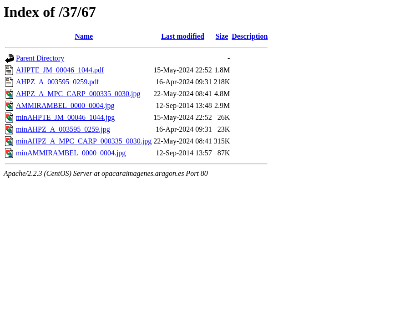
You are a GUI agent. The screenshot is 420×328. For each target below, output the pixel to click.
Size (222, 36)
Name (84, 36)
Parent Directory (40, 58)
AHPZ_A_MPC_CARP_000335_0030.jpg (78, 93)
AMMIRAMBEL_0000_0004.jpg (65, 105)
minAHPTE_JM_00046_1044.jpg (65, 117)
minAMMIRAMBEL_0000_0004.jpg (71, 153)
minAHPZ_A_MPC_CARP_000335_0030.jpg (84, 141)
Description (250, 36)
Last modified (182, 36)
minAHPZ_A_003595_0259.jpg (63, 129)
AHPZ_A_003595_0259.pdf (57, 82)
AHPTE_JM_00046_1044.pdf (60, 70)
